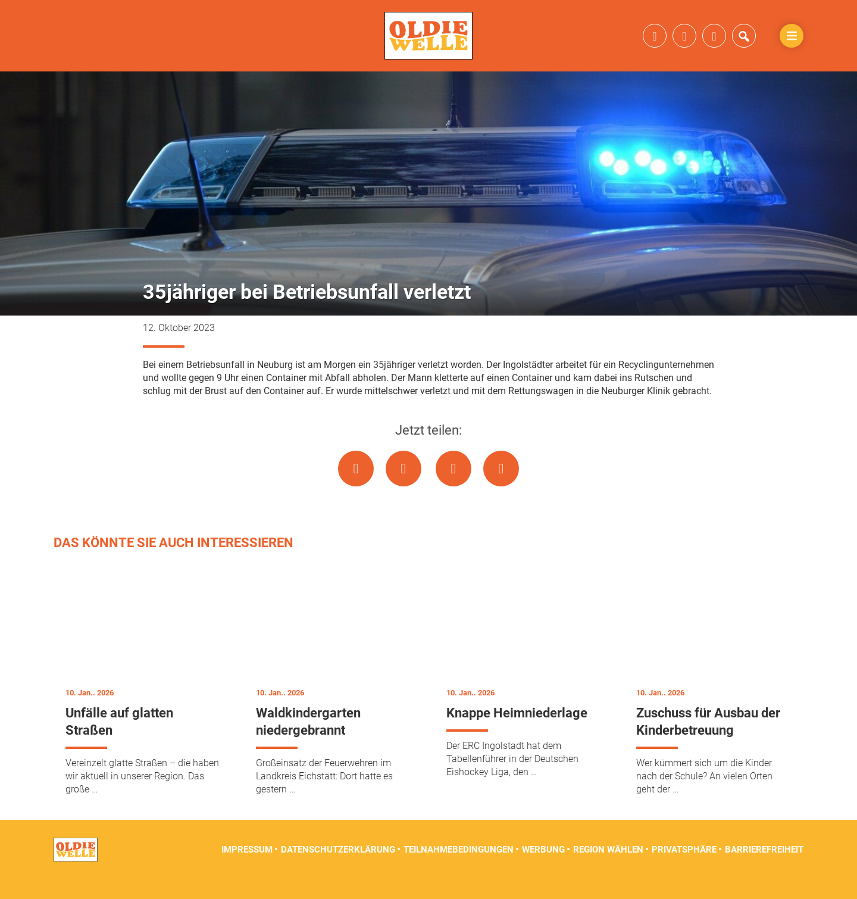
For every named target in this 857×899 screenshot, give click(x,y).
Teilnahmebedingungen (459, 869)
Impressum (247, 869)
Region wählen (608, 869)
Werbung (543, 869)
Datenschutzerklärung (338, 869)
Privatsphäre (684, 869)
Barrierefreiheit (764, 869)
